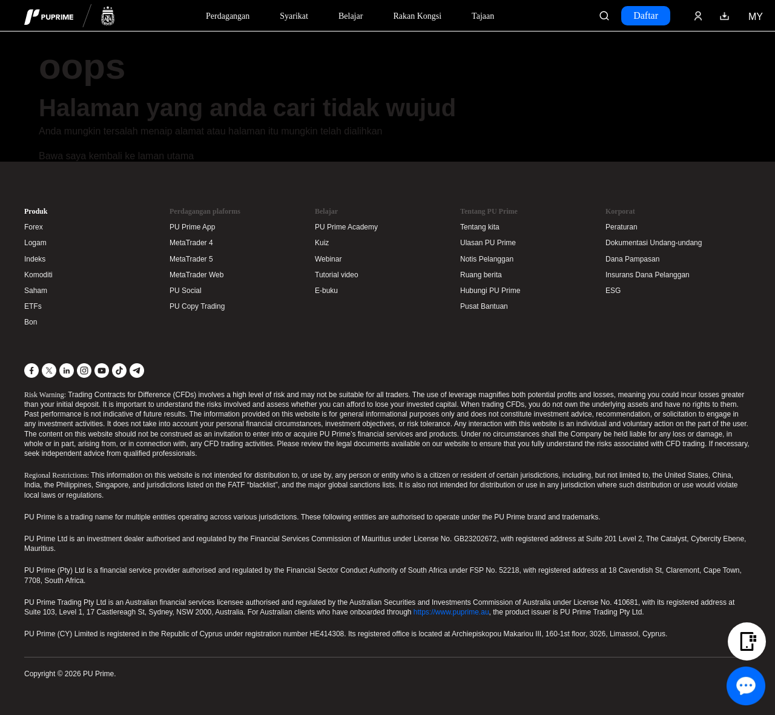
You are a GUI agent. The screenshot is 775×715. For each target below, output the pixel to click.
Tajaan (483, 16)
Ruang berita (481, 275)
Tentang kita (480, 227)
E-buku (326, 290)
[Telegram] (137, 370)
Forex (33, 227)
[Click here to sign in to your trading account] (698, 16)
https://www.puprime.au (451, 612)
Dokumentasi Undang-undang (653, 243)
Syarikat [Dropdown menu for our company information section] (294, 16)
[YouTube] (101, 370)
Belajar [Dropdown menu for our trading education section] (350, 16)
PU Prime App (192, 227)
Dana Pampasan (632, 259)
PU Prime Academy (346, 227)
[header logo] (69, 15)
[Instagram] (84, 370)
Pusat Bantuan (484, 306)
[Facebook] (31, 370)
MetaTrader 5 (191, 259)
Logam (35, 243)
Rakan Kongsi (417, 16)
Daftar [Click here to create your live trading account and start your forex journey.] (645, 15)
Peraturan (621, 227)
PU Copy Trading (197, 306)
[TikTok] (119, 370)
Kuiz (322, 243)
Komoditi (38, 275)
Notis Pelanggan (486, 259)
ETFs (33, 306)
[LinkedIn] (66, 370)
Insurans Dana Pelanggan (647, 275)
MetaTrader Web (196, 275)
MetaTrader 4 (191, 243)
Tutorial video (336, 275)
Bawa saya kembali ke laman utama (116, 156)
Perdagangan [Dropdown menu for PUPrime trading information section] (227, 16)
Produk (35, 211)
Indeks (34, 259)
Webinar (328, 259)
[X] (49, 370)
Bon (30, 322)
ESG (613, 290)
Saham (35, 290)
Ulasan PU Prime (488, 243)
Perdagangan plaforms (205, 211)
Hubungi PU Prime (490, 290)
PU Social (186, 290)
